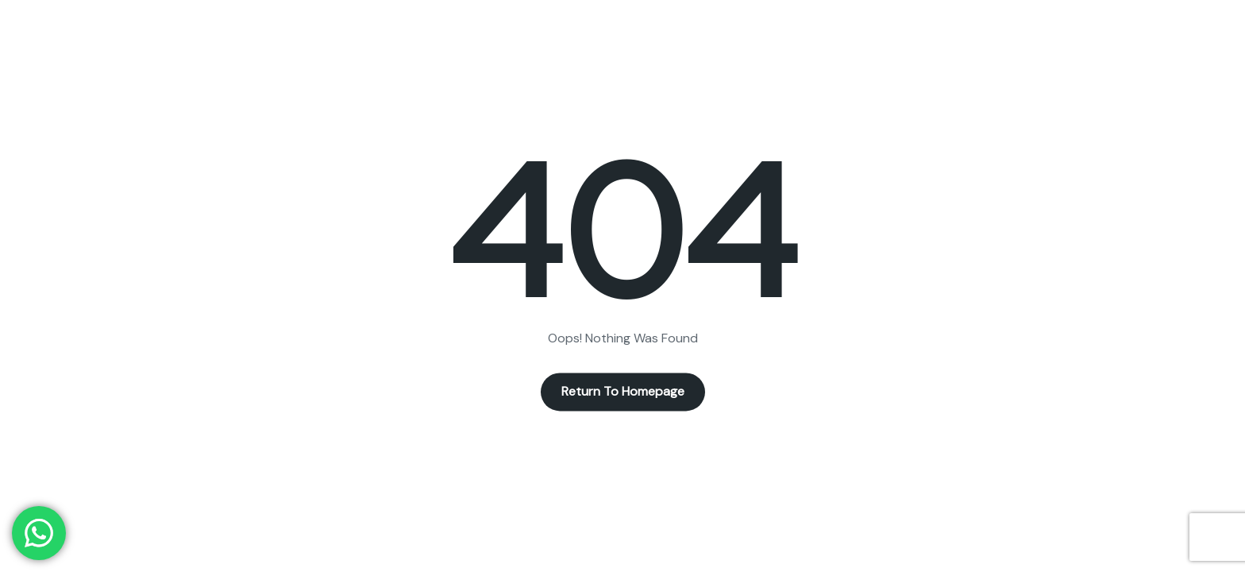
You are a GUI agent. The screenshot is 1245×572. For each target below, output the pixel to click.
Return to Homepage (622, 392)
